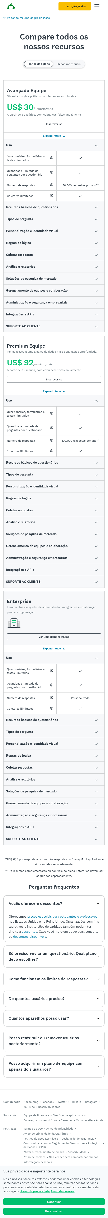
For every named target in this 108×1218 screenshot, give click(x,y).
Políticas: (9, 1129)
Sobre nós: (10, 1115)
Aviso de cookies (62, 1191)
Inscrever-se (54, 124)
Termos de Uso (33, 1128)
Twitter (61, 1102)
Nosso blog (30, 1102)
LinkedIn (75, 1102)
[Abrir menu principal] (97, 6)
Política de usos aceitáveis (40, 1138)
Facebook (48, 1102)
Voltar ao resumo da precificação (26, 18)
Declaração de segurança (77, 1138)
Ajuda (99, 1120)
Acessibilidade (76, 1152)
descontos (29, 931)
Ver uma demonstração (54, 637)
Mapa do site (84, 1120)
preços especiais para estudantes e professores (62, 916)
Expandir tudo (54, 136)
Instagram (90, 1102)
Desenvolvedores (49, 1107)
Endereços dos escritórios (40, 1120)
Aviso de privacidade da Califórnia (45, 1133)
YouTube (29, 1107)
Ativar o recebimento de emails (43, 1152)
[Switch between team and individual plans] (54, 64)
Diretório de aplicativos (67, 1115)
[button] (54, 145)
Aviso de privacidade (35, 1191)
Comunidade (11, 1102)
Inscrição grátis (75, 6)
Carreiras (66, 1120)
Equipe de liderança (36, 1115)
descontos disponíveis (29, 936)
